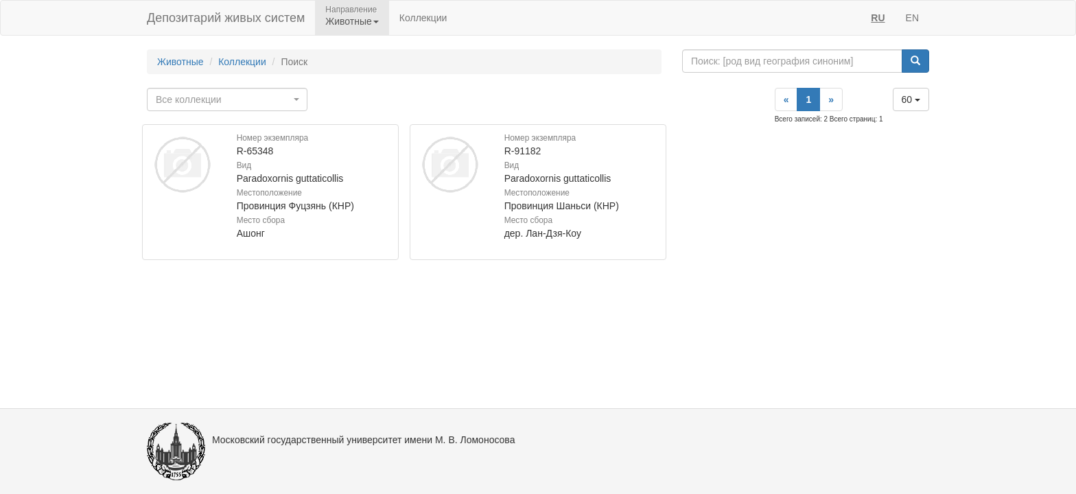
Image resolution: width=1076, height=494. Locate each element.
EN (912, 17)
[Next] (831, 99)
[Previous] (786, 99)
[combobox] (227, 99)
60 (911, 99)
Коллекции (423, 17)
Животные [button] (352, 21)
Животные (180, 61)
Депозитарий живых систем (226, 18)
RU (878, 17)
